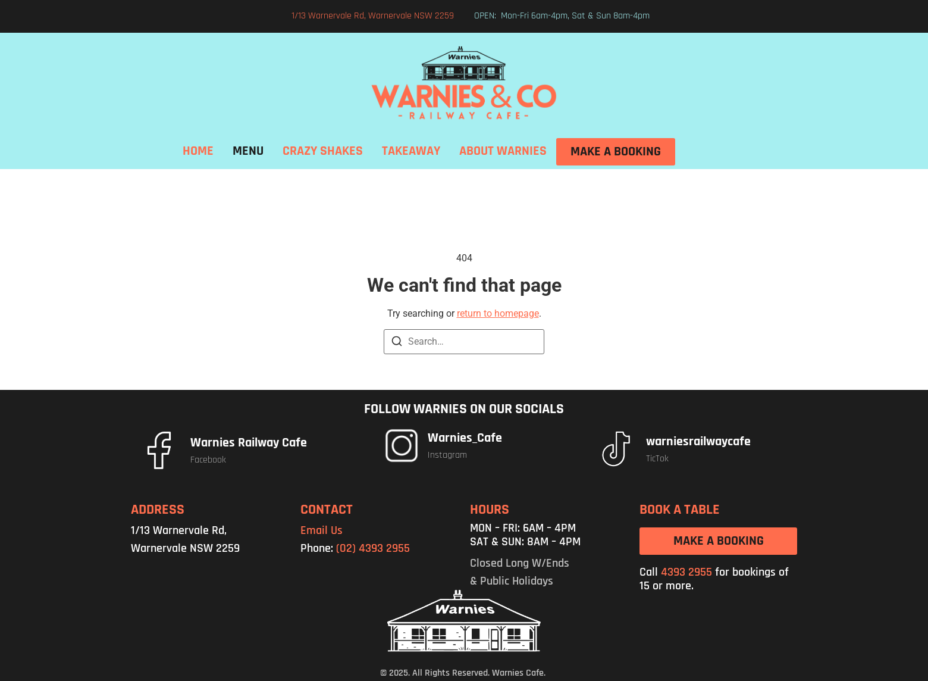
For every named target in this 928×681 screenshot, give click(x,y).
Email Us (321, 530)
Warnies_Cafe (465, 438)
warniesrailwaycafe (698, 441)
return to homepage (498, 313)
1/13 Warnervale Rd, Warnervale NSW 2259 (372, 16)
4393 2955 (686, 572)
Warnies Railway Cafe (248, 443)
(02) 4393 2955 (373, 548)
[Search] (396, 343)
